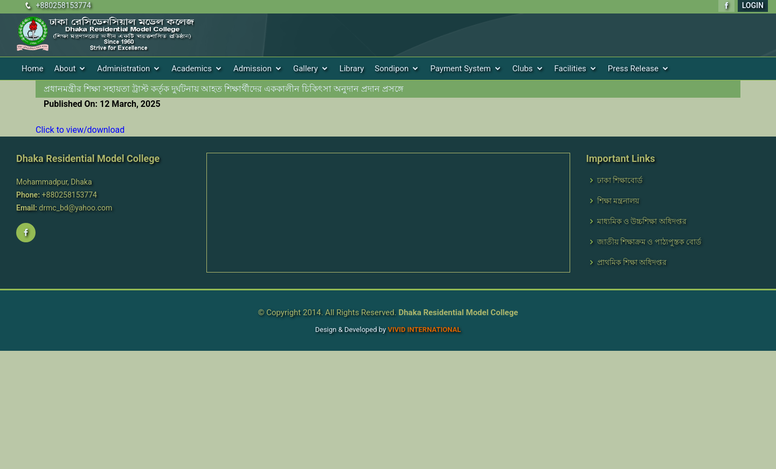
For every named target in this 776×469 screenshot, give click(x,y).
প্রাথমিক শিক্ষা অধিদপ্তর (632, 262)
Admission (252, 68)
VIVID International (424, 329)
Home (32, 68)
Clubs (522, 68)
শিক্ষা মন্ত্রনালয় (618, 201)
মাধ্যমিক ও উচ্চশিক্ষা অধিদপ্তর (642, 221)
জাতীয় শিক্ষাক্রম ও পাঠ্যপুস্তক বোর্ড (649, 242)
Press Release (633, 68)
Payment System (460, 68)
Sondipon (391, 68)
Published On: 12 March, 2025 (102, 104)
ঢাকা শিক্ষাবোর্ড (619, 180)
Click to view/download (80, 130)
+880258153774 (63, 5)
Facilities (570, 68)
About (64, 68)
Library (352, 68)
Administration (123, 68)
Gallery (305, 68)
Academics (191, 68)
